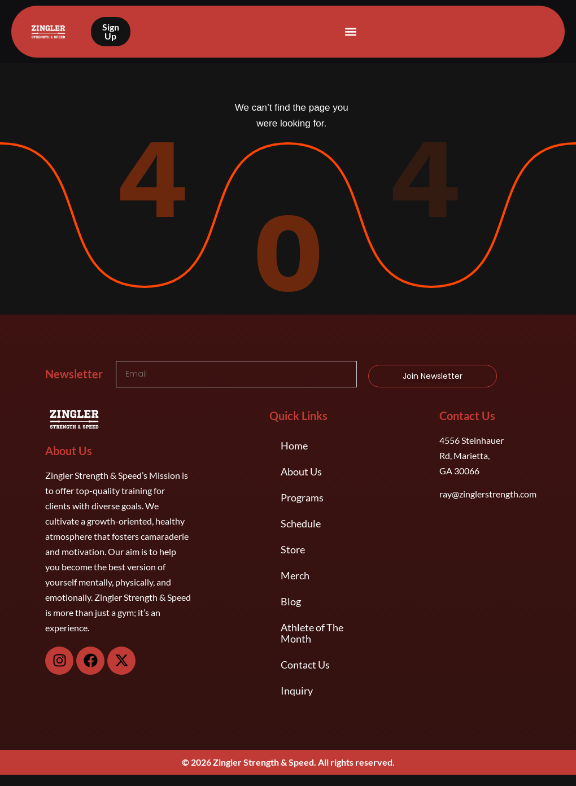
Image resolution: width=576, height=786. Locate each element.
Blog (291, 601)
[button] (350, 32)
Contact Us (305, 664)
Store (293, 549)
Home (294, 445)
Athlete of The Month (312, 633)
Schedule (301, 523)
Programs (302, 497)
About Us (301, 471)
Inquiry (297, 690)
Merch (295, 575)
